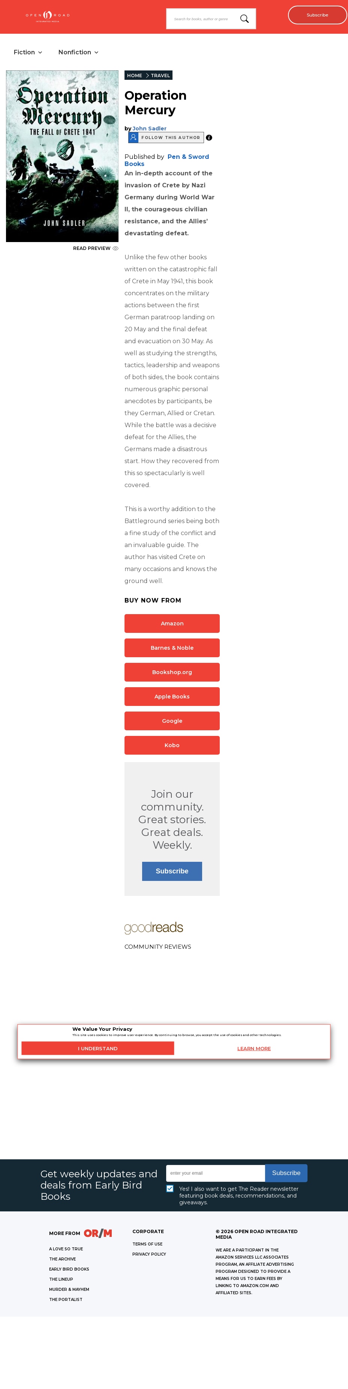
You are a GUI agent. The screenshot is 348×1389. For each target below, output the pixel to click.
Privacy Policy (149, 1255)
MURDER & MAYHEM (69, 1290)
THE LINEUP (61, 1280)
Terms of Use (147, 1245)
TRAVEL (160, 76)
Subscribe (314, 15)
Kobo (172, 746)
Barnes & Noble (172, 649)
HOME (134, 76)
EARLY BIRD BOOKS (69, 1270)
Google (172, 722)
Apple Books (172, 697)
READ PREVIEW (95, 249)
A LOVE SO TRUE (66, 1250)
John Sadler (149, 129)
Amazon (172, 624)
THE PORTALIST (65, 1300)
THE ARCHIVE (62, 1260)
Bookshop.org (172, 673)
